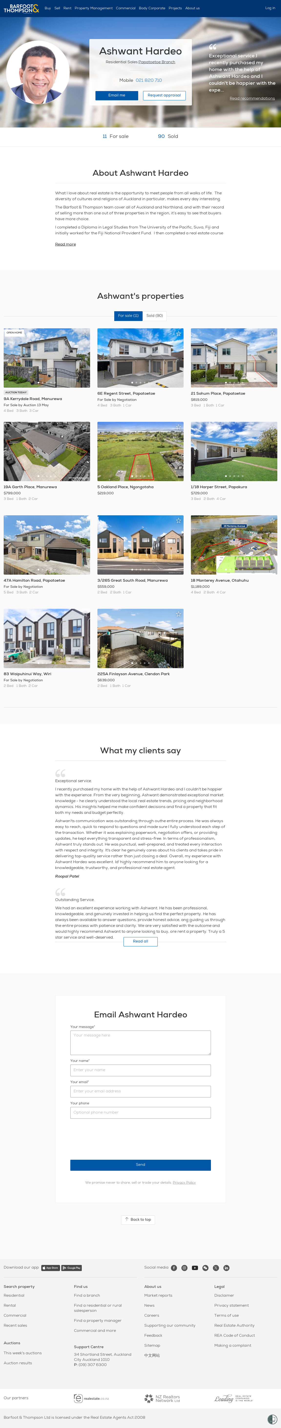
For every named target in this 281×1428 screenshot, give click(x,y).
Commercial (125, 8)
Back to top (138, 1219)
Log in (270, 8)
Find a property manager (98, 1321)
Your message (82, 1027)
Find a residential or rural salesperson (98, 1308)
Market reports (158, 1296)
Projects (175, 8)
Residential (14, 1296)
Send (140, 1165)
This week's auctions (23, 1354)
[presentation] (107, 1139)
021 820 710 (149, 81)
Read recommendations (252, 99)
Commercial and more (95, 1331)
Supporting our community (170, 1326)
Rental (10, 1306)
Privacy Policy (184, 1183)
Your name (79, 1061)
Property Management (94, 8)
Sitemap (152, 1346)
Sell (57, 8)
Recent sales (15, 1326)
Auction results (18, 1364)
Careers (151, 1316)
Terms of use (226, 1316)
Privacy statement (231, 1306)
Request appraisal (164, 95)
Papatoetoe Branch (156, 62)
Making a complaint (232, 1346)
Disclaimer (224, 1296)
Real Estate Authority (234, 1326)
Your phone (79, 1103)
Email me (116, 95)
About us (192, 8)
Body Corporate (152, 8)
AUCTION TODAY (16, 393)
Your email (79, 1082)
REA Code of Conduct (234, 1336)
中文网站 (152, 1356)
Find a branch (87, 1296)
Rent (67, 8)
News (149, 1306)
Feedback (153, 1336)
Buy (48, 8)
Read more (65, 245)
